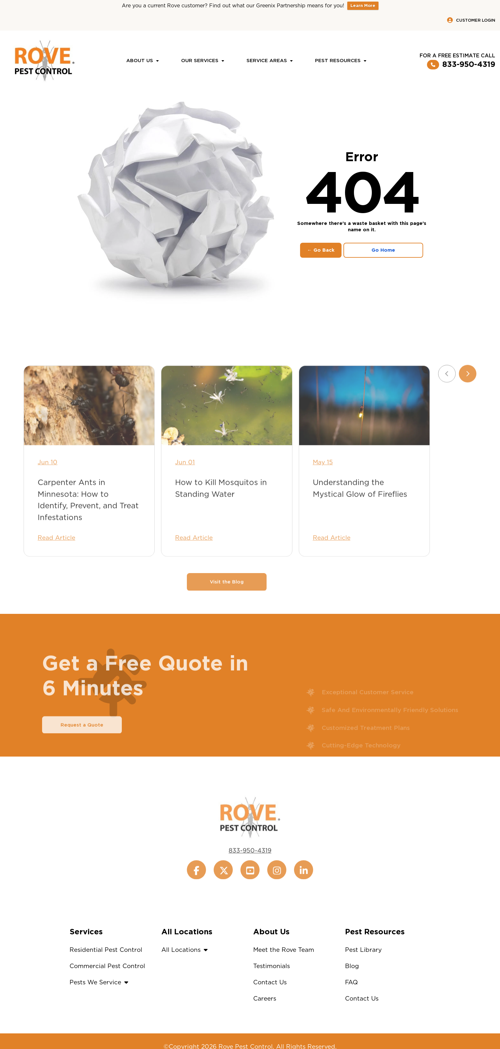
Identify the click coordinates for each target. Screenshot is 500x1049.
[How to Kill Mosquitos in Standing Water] (226, 420)
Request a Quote (82, 739)
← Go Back (321, 250)
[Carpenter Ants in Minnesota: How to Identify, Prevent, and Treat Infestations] (89, 420)
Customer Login (471, 20)
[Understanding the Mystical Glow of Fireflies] (364, 420)
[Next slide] (467, 388)
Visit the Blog (227, 596)
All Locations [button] (186, 949)
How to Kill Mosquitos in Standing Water (221, 502)
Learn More (362, 5)
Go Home (383, 250)
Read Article (56, 552)
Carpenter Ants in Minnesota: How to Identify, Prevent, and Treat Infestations (88, 514)
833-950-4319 (461, 64)
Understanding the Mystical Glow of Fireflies (360, 502)
